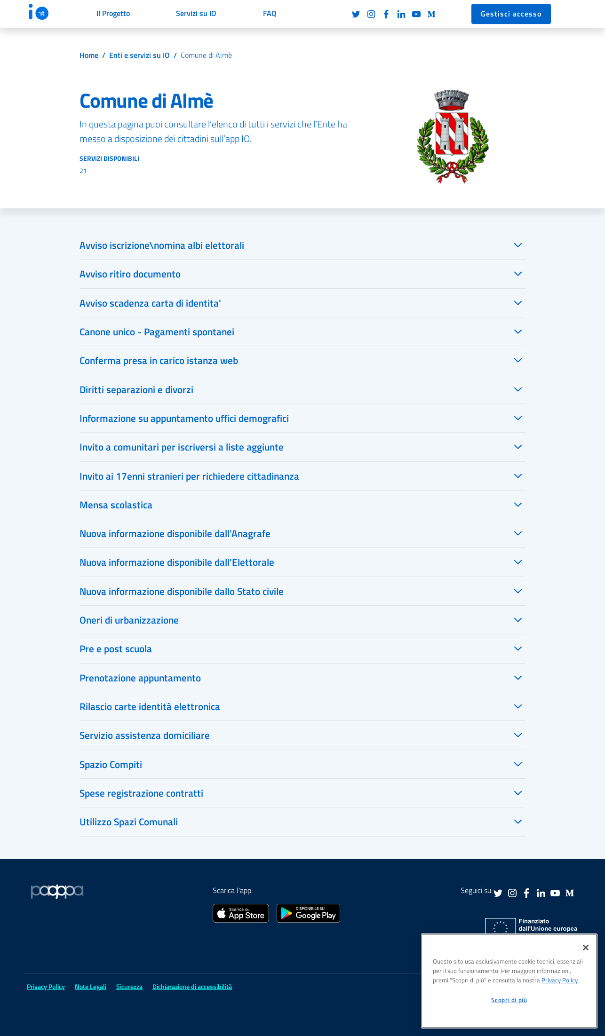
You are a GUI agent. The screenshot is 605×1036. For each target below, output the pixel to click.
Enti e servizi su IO (139, 55)
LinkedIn (401, 14)
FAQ (270, 13)
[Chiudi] (585, 947)
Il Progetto (113, 13)
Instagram (371, 14)
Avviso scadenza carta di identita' (150, 302)
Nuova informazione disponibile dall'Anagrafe (175, 533)
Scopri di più (509, 999)
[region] (509, 980)
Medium (431, 14)
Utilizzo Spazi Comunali (129, 821)
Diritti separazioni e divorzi (136, 389)
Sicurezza (129, 986)
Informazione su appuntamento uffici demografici (184, 418)
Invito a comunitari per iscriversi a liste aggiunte (182, 446)
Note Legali (90, 986)
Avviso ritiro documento (130, 273)
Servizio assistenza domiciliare (145, 735)
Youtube (416, 14)
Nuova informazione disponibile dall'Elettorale (177, 561)
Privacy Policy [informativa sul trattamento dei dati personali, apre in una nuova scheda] (559, 980)
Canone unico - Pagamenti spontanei (157, 331)
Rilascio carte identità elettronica (150, 706)
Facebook (386, 14)
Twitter (356, 14)
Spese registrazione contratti (141, 792)
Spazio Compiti (111, 764)
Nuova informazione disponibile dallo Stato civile (182, 591)
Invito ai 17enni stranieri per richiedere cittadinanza (189, 475)
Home (89, 55)
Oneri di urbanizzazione (129, 619)
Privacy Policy (46, 986)
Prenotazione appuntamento (140, 677)
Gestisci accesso (511, 13)
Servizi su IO (196, 13)
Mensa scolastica (116, 504)
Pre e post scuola (116, 648)
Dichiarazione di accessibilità (192, 986)
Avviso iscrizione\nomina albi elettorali (162, 245)
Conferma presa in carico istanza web (159, 360)
